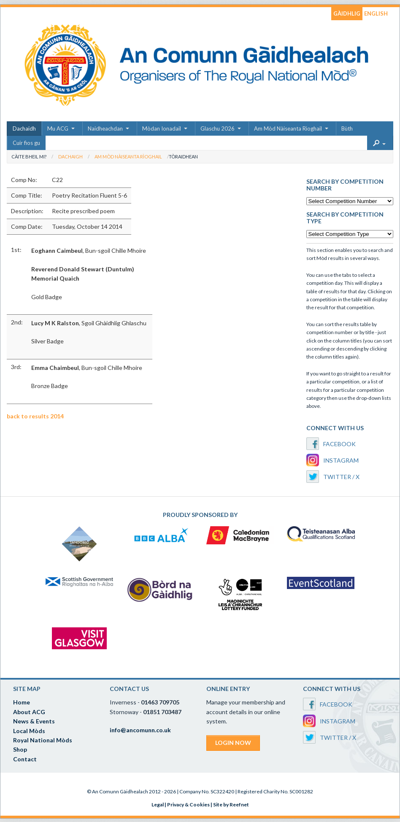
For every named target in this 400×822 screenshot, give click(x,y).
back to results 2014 (35, 416)
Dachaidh (24, 128)
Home (21, 702)
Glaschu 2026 (217, 128)
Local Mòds (29, 730)
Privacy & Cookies (188, 804)
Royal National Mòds (42, 740)
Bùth (347, 128)
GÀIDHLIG (346, 13)
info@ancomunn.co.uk (140, 730)
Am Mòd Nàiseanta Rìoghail (288, 128)
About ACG (29, 711)
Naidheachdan (105, 128)
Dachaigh (70, 156)
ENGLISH (376, 13)
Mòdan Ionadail (161, 128)
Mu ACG (57, 128)
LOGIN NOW (233, 742)
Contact (25, 759)
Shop (20, 749)
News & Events (34, 721)
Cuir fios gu (26, 142)
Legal (157, 804)
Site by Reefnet (231, 804)
